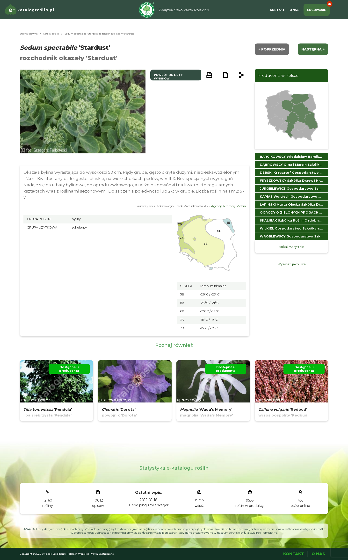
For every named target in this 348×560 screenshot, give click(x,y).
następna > (313, 49)
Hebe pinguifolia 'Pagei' (149, 505)
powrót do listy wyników (168, 76)
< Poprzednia (271, 49)
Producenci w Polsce (278, 75)
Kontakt (277, 10)
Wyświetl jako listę (291, 264)
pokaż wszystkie (291, 247)
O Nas (294, 10)
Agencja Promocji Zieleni (228, 206)
